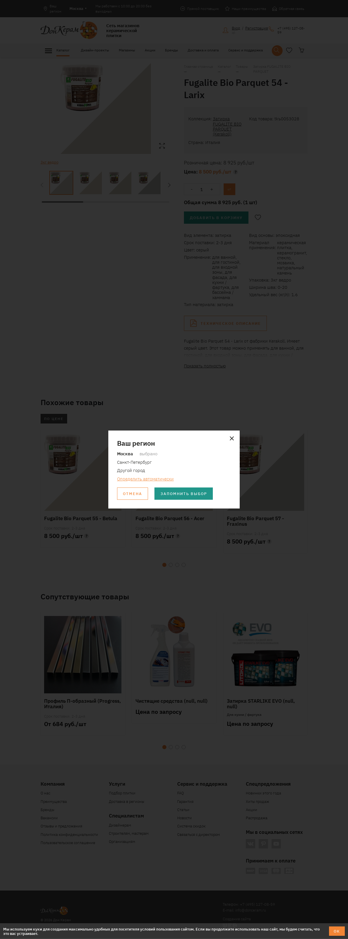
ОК (337, 931)
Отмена (132, 494)
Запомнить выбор (184, 494)
